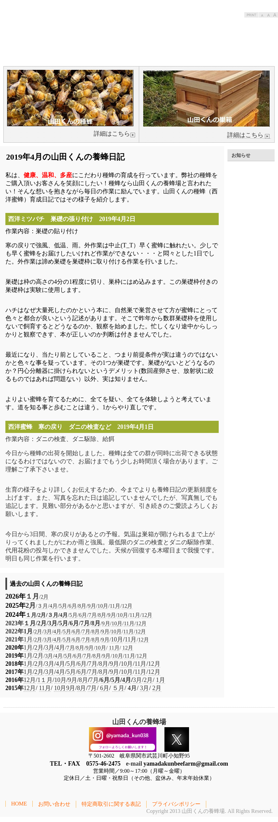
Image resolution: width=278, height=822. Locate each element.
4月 (54, 606)
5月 (63, 606)
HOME (19, 803)
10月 (102, 606)
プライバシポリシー (176, 804)
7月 (93, 615)
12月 (127, 606)
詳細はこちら (249, 135)
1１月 (45, 680)
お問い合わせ (54, 804)
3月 (52, 623)
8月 (82, 606)
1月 (28, 631)
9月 (92, 606)
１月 (32, 596)
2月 (44, 597)
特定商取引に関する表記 (111, 804)
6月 (73, 606)
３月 (42, 606)
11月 (115, 606)
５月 (118, 688)
